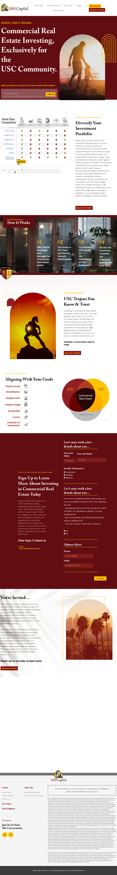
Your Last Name (84, 454)
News (79, 5)
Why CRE (39, 5)
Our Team (68, 5)
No (67, 534)
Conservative (70, 473)
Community (58, 10)
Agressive (69, 479)
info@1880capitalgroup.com (29, 549)
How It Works (53, 5)
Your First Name (68, 455)
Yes (67, 532)
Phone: (67, 552)
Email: (67, 561)
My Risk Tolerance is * (74, 469)
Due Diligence (8, 808)
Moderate (69, 476)
